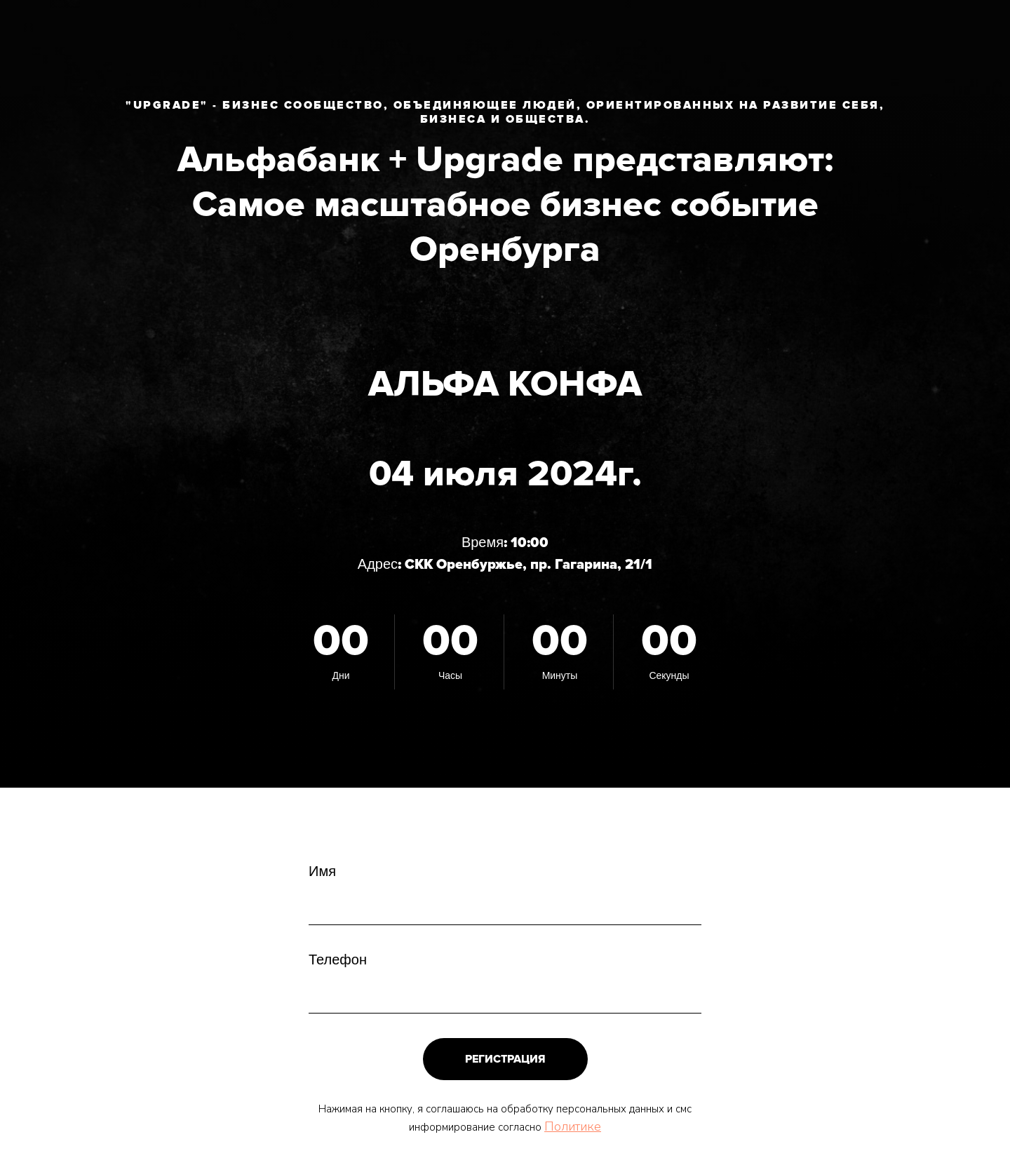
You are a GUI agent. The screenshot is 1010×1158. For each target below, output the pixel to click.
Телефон (338, 960)
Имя (322, 872)
